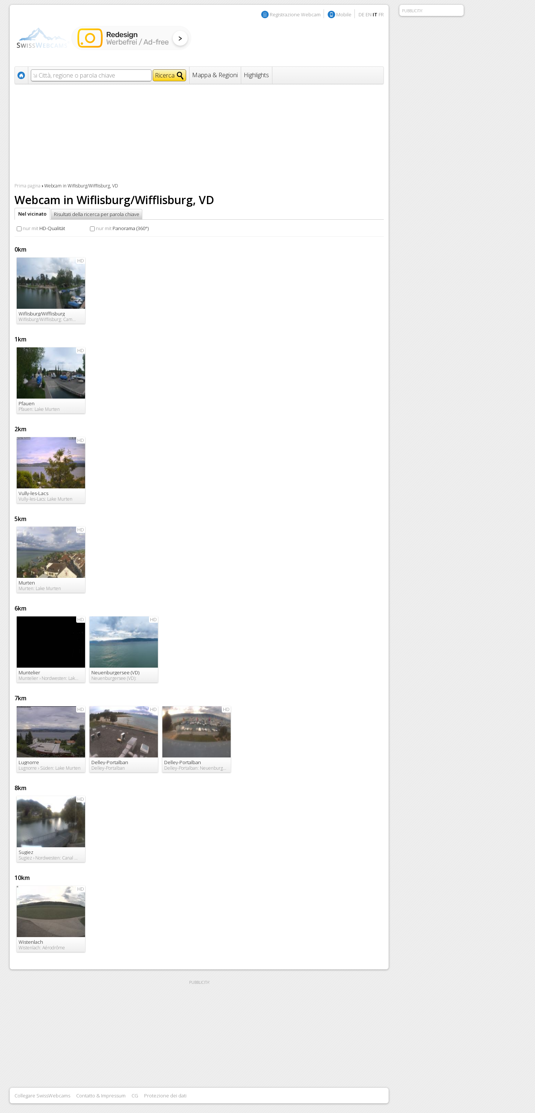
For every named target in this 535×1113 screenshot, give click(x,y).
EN (369, 14)
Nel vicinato (32, 213)
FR (381, 14)
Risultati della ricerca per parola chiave (96, 214)
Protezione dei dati (165, 1095)
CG (135, 1095)
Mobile (343, 14)
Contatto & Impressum (101, 1095)
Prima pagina (27, 186)
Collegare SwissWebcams (42, 1095)
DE (361, 14)
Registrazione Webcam (295, 14)
